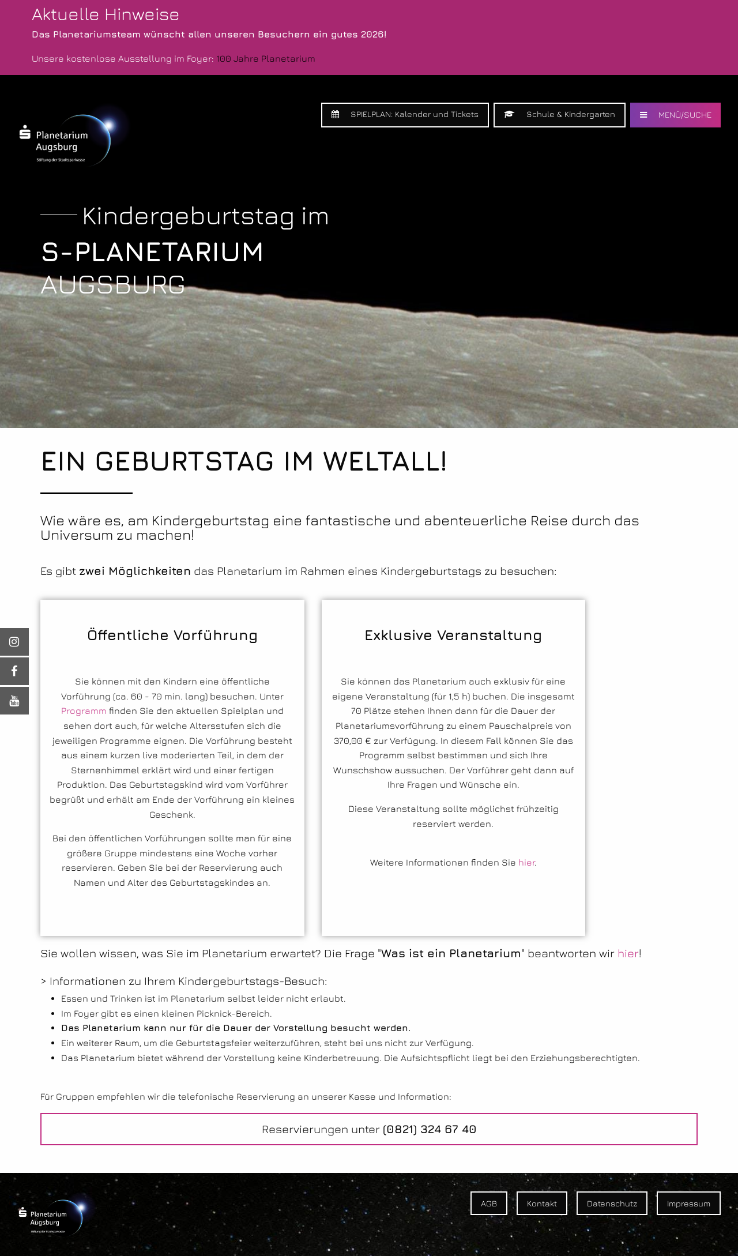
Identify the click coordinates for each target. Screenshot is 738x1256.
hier (526, 862)
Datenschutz (612, 1203)
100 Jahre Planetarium (265, 58)
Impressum (688, 1203)
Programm (84, 710)
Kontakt (542, 1203)
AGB (489, 1203)
